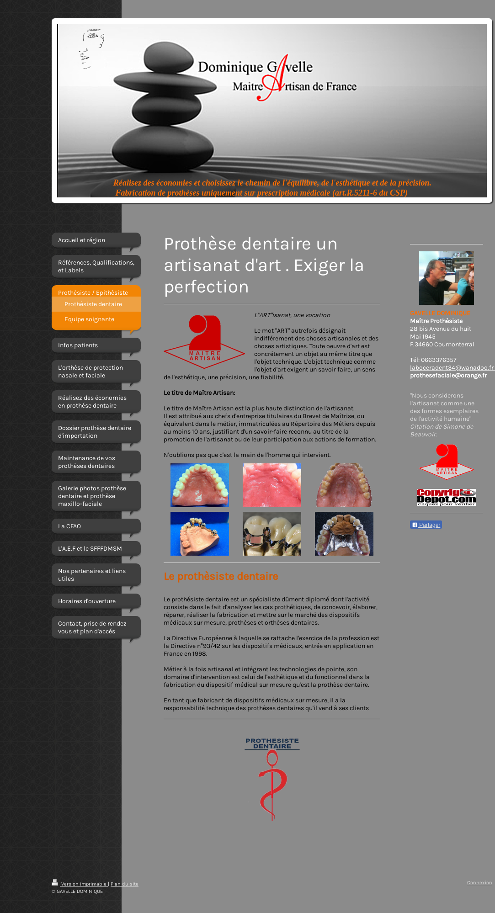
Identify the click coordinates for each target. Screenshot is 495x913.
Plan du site (124, 884)
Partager (426, 525)
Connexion (479, 883)
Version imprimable (80, 884)
